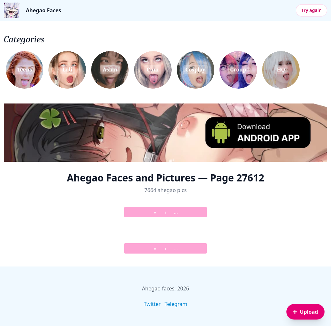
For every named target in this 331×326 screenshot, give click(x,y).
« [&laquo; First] (155, 212)
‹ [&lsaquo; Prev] (165, 212)
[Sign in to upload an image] (305, 312)
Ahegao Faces (43, 10)
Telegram (176, 304)
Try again (311, 10)
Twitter (152, 304)
